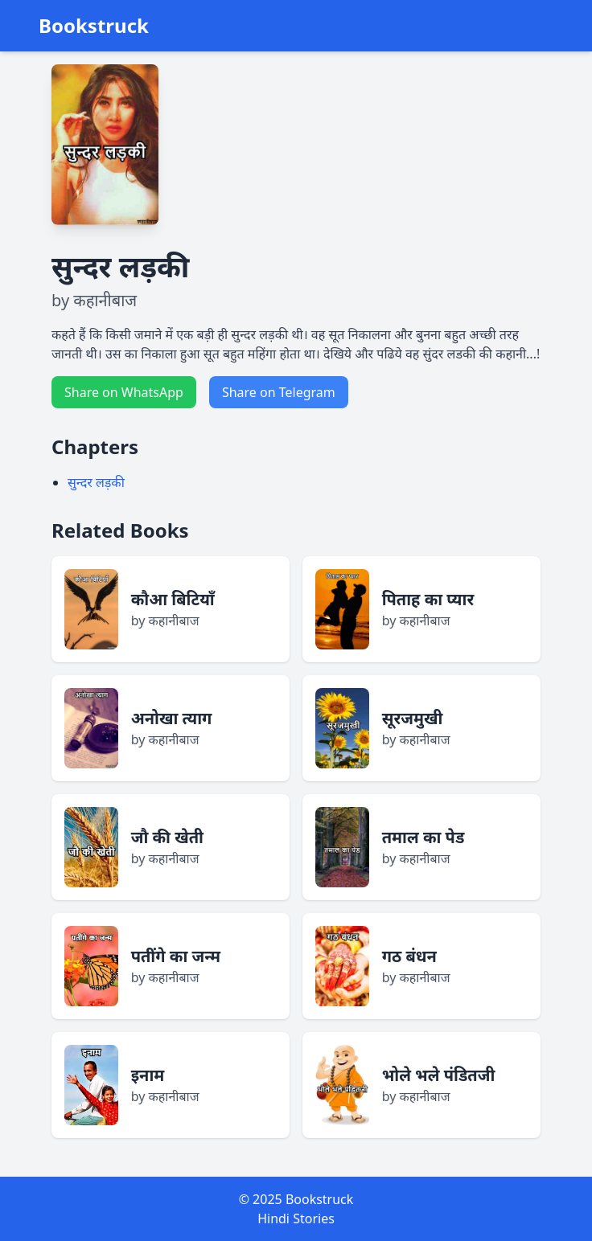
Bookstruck (94, 26)
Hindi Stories (296, 1218)
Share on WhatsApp (123, 392)
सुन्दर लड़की (96, 482)
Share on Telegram (278, 392)
